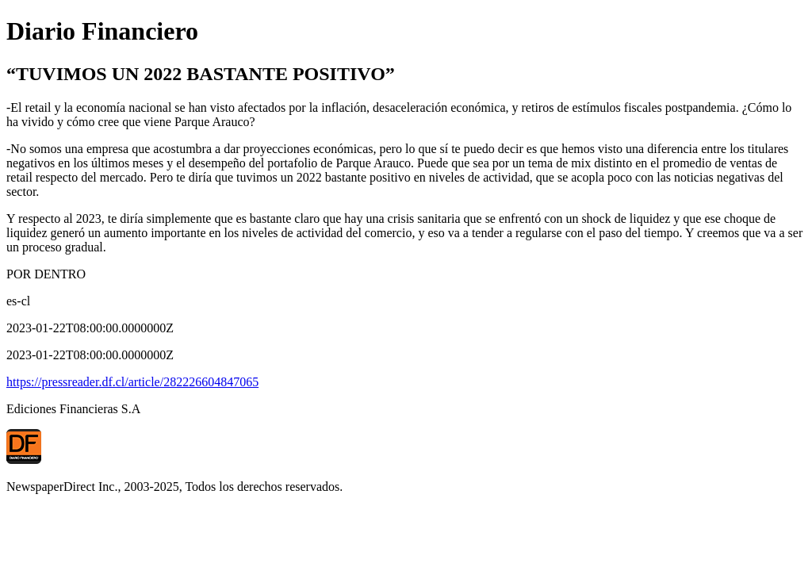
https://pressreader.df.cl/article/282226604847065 (132, 382)
